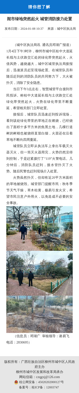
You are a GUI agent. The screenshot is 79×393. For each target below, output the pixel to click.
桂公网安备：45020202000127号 (39, 382)
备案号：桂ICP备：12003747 (39, 387)
